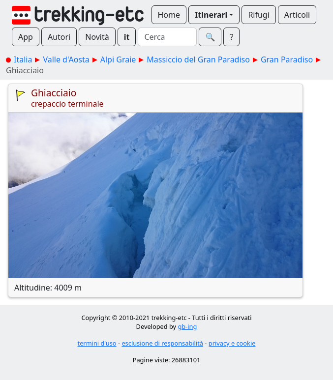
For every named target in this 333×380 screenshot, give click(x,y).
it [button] (127, 36)
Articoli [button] (297, 14)
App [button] (25, 36)
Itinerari (211, 14)
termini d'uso (97, 343)
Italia (23, 59)
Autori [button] (59, 36)
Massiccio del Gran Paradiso (198, 59)
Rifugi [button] (258, 14)
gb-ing (187, 326)
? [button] (231, 36)
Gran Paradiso (287, 59)
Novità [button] (97, 36)
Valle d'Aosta (66, 59)
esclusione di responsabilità (162, 343)
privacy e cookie (232, 343)
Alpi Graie (118, 59)
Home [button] (169, 14)
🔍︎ (210, 36)
